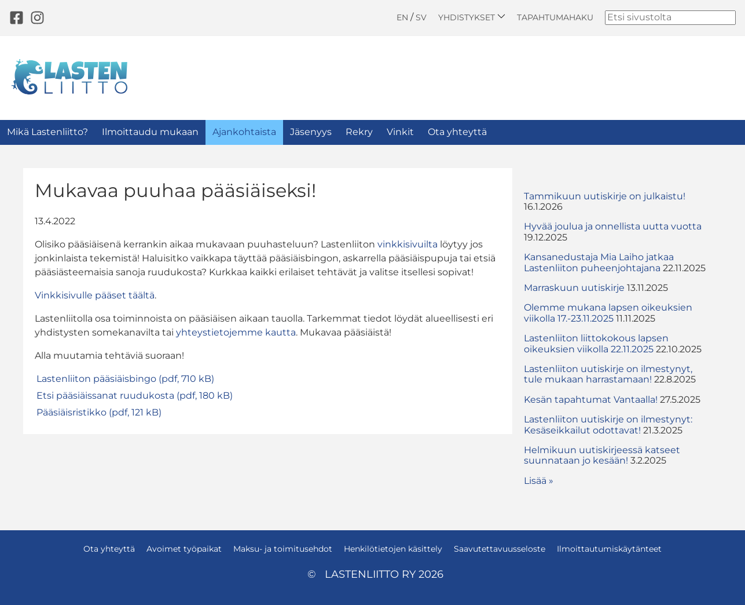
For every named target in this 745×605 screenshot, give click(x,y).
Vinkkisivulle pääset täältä (95, 295)
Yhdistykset (471, 17)
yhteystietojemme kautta (236, 332)
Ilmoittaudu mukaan (150, 131)
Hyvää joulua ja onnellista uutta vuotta (613, 226)
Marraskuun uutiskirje (574, 287)
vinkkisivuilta (407, 244)
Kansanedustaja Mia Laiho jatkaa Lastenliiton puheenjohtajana (599, 262)
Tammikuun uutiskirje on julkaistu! (604, 196)
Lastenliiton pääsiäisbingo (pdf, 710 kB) (125, 378)
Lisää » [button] (538, 480)
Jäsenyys (311, 131)
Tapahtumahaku (555, 17)
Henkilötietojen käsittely (393, 548)
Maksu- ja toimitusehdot (282, 548)
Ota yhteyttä (457, 131)
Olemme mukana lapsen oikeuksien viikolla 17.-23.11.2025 (608, 312)
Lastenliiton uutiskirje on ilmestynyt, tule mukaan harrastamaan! (608, 374)
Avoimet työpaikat (184, 548)
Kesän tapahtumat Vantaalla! (591, 399)
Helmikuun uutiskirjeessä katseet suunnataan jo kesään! (602, 455)
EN (402, 17)
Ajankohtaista (244, 131)
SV (421, 17)
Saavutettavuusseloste (499, 548)
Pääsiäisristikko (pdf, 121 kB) (99, 412)
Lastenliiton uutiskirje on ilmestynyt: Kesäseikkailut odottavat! (608, 424)
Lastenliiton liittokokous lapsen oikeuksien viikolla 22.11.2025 (596, 343)
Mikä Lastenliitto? (47, 131)
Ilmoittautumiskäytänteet (609, 548)
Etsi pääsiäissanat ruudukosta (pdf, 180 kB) (134, 395)
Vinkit (400, 131)
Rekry (359, 131)
